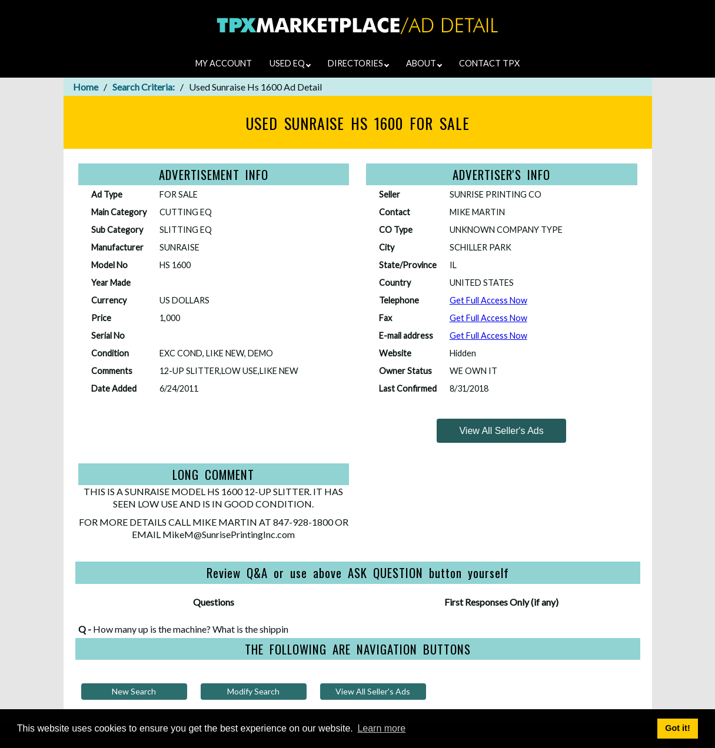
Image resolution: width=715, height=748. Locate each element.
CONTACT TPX (489, 63)
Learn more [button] (381, 728)
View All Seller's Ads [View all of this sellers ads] (372, 691)
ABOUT (424, 63)
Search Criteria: (143, 86)
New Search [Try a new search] (134, 691)
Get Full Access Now (488, 300)
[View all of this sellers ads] (501, 431)
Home (85, 86)
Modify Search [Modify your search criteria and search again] (253, 691)
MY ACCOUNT (223, 63)
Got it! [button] (677, 728)
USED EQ (290, 63)
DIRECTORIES (358, 63)
